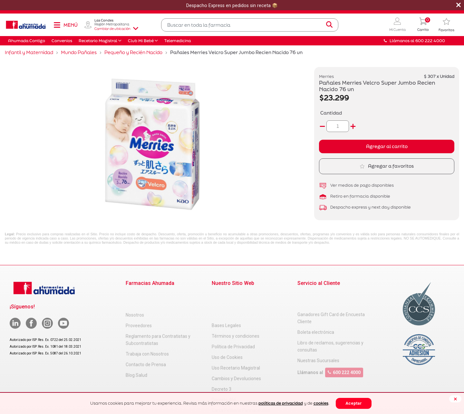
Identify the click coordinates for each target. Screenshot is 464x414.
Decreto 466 (224, 369)
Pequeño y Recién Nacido (133, 52)
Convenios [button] (62, 40)
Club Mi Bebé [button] (141, 40)
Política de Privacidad (233, 316)
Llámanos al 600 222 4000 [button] (414, 40)
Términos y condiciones (235, 305)
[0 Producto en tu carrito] (423, 25)
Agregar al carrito (387, 146)
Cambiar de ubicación (116, 28)
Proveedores (139, 305)
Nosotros (135, 294)
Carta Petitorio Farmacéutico (241, 379)
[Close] (455, 398)
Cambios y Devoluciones (236, 348)
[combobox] (249, 25)
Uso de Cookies (227, 326)
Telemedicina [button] (177, 40)
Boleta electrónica (315, 312)
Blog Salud (136, 355)
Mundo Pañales (79, 52)
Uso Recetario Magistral (236, 337)
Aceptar (353, 403)
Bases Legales (226, 294)
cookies (321, 403)
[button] (397, 25)
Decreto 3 (221, 358)
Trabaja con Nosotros (147, 333)
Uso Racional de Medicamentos (244, 390)
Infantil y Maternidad (29, 52)
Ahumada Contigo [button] (26, 40)
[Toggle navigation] (65, 24)
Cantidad (331, 113)
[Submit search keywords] (329, 25)
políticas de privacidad (280, 403)
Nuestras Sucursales (318, 340)
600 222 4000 (344, 352)
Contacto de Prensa (146, 344)
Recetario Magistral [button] (98, 40)
